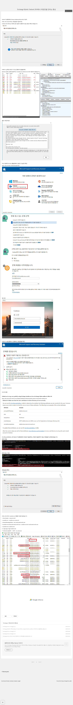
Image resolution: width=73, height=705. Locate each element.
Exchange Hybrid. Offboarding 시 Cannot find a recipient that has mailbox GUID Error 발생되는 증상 (24, 650)
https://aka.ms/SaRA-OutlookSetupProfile (10, 187)
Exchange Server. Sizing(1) (8, 655)
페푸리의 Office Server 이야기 (14, 665)
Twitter (8, 702)
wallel (70, 702)
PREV (33, 684)
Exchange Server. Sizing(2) (8, 653)
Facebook (11, 702)
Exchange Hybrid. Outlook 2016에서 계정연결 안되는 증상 (36, 9)
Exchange (5, 645)
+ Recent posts (5, 693)
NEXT (40, 684)
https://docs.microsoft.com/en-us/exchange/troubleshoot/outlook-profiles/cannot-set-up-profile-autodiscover (24, 420)
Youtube (15, 702)
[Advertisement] (36, 28)
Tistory (62, 702)
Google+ (19, 702)
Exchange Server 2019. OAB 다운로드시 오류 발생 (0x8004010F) (17, 658)
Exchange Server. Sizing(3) (8, 648)
